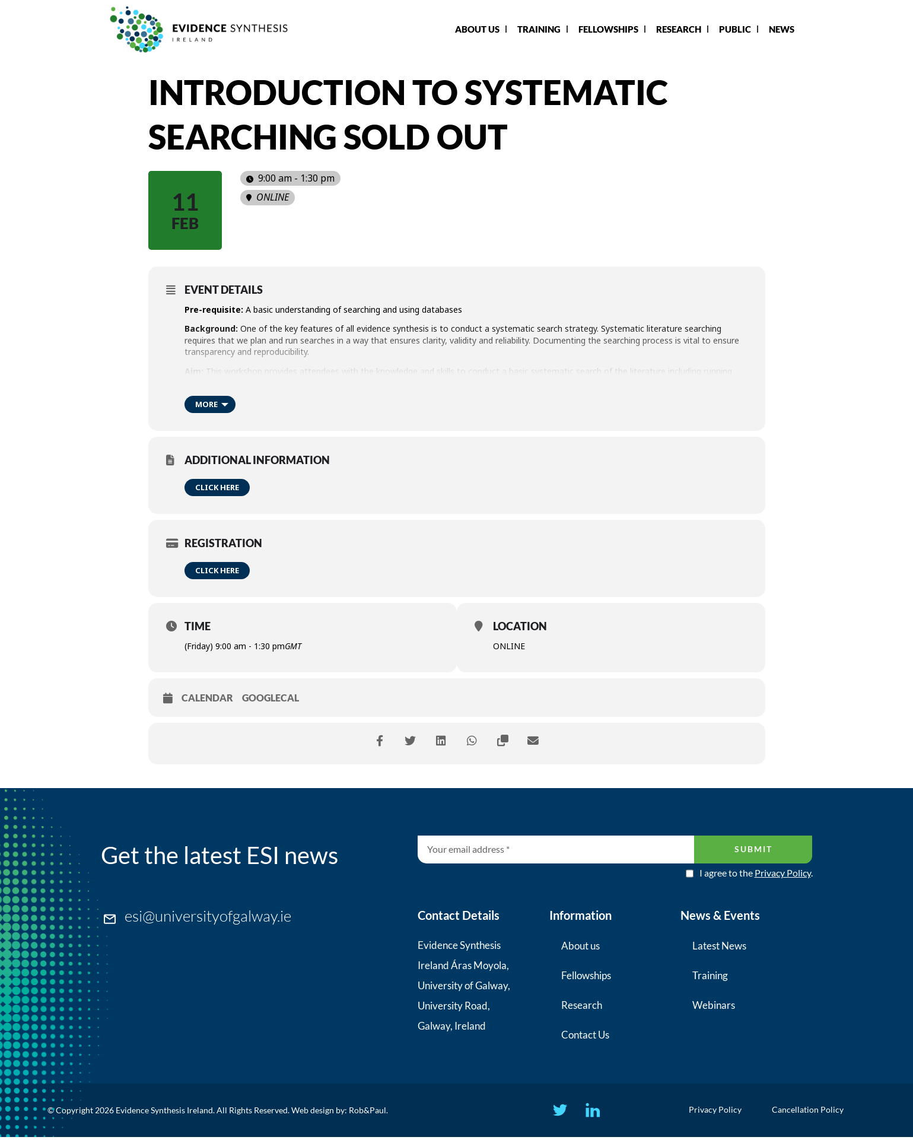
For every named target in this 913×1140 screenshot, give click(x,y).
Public (735, 29)
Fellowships (608, 29)
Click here (217, 487)
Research (678, 29)
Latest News (719, 945)
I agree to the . (756, 873)
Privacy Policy (783, 872)
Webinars (713, 1005)
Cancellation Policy (810, 1111)
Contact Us (585, 1034)
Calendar (207, 697)
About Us (477, 29)
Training (539, 29)
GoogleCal (270, 697)
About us (580, 945)
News (781, 29)
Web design (312, 1112)
